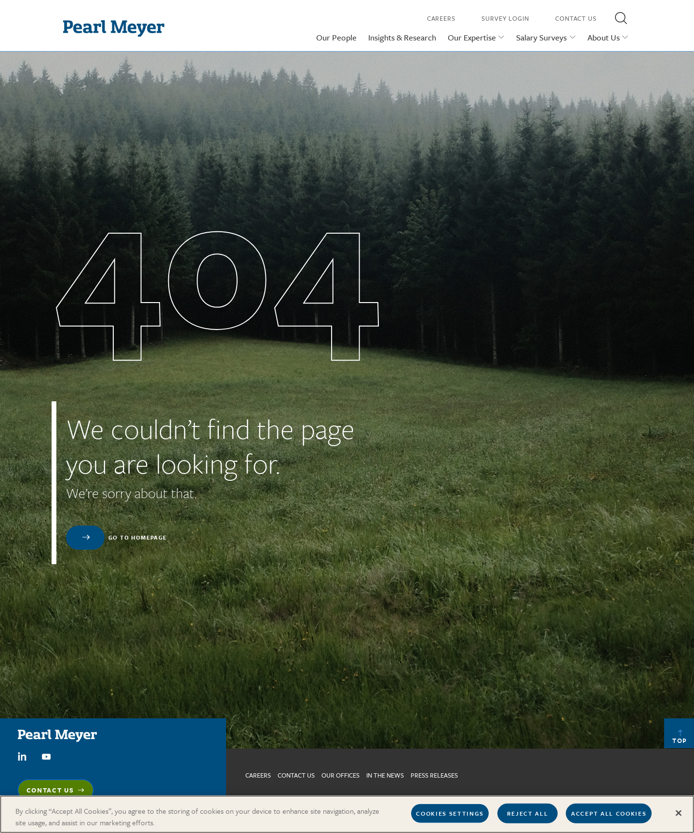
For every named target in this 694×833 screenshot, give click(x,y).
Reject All (527, 817)
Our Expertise (472, 37)
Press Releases (434, 775)
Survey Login (505, 18)
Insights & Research (402, 37)
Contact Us (576, 18)
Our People (336, 37)
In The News (385, 775)
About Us (603, 37)
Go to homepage (137, 537)
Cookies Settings (450, 817)
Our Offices (340, 775)
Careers (441, 18)
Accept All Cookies (608, 817)
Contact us (296, 775)
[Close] (678, 817)
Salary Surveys (541, 37)
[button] (620, 18)
